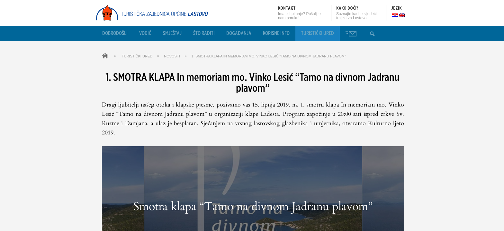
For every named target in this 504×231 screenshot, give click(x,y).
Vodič (145, 33)
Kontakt (287, 8)
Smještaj (172, 33)
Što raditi (204, 33)
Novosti (172, 56)
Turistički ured (317, 33)
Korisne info (276, 33)
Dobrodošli (115, 33)
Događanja (238, 33)
